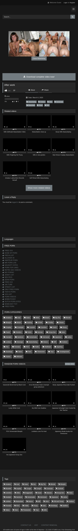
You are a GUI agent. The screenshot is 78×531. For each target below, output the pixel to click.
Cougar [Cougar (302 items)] (28, 483)
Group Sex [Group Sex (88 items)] (60, 487)
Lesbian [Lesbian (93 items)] (8, 496)
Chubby (49, 321)
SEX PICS (7, 277)
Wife (47, 105)
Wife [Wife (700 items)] (45, 505)
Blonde (66, 317)
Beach (46, 317)
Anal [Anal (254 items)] (17, 479)
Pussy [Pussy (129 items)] (36, 500)
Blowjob (8, 321)
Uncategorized (50, 347)
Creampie (9, 326)
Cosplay (70, 321)
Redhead (38, 343)
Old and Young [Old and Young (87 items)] (58, 496)
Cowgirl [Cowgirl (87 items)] (38, 483)
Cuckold (20, 326)
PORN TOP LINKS (10, 267)
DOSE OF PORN (9, 253)
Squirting (50, 343)
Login (65, 2)
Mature (33, 339)
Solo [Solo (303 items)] (44, 500)
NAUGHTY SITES (10, 265)
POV (18, 343)
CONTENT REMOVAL (49, 520)
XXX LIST (7, 294)
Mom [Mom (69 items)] (47, 496)
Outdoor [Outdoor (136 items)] (71, 496)
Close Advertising (39, 58)
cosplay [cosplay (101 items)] (18, 483)
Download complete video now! (38, 77)
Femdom (9, 330)
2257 (36, 520)
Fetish (19, 330)
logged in (15, 202)
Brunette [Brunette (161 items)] (8, 483)
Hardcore (9, 334)
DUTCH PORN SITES (11, 301)
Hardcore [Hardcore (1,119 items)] (19, 492)
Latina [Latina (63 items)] (65, 492)
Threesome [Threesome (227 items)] (26, 505)
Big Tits (55, 317)
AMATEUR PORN (10, 260)
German (29, 330)
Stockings (61, 343)
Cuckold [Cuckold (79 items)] (60, 483)
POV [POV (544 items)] (17, 500)
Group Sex (41, 330)
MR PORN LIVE (9, 263)
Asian (27, 317)
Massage (9, 339)
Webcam (9, 351)
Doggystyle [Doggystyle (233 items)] (28, 487)
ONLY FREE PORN (10, 289)
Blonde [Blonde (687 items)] (53, 479)
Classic (59, 321)
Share (45, 90)
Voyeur (63, 347)
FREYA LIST (8, 255)
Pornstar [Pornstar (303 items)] (8, 500)
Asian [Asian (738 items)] (26, 479)
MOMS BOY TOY (9, 304)
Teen (16, 347)
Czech (42, 326)
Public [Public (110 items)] (26, 500)
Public (28, 343)
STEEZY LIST (8, 287)
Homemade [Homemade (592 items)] (31, 492)
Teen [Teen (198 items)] (16, 505)
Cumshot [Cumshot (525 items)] (8, 487)
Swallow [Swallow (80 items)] (65, 500)
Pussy (39, 105)
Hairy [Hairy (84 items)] (71, 487)
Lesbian (66, 334)
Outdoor (52, 339)
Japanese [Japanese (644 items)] (55, 492)
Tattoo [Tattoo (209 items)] (7, 505)
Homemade (59, 102)
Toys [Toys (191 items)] (37, 505)
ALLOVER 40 (8, 258)
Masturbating (31, 102)
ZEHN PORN (8, 280)
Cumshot (32, 326)
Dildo (50, 102)
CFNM (39, 321)
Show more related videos (39, 188)
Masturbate (31, 105)
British (18, 321)
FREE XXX (7, 250)
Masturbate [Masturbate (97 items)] (19, 496)
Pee (61, 339)
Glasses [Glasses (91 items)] (49, 487)
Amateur (41, 102)
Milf (43, 339)
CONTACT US (26, 520)
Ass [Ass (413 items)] (34, 479)
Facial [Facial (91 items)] (39, 487)
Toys (38, 347)
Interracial (34, 334)
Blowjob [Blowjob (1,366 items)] (62, 479)
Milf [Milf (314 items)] (39, 496)
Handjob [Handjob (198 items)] (8, 492)
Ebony (52, 326)
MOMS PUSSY (9, 299)
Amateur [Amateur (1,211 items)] (8, 479)
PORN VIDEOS (9, 297)
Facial (61, 326)
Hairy (52, 330)
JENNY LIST (8, 275)
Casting (28, 321)
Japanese (46, 334)
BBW (36, 317)
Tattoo (8, 347)
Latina (56, 334)
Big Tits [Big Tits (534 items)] (43, 479)
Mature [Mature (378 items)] (30, 496)
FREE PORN (8, 306)
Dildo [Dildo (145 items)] (18, 487)
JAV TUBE (7, 284)
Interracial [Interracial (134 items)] (43, 492)
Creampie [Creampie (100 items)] (49, 483)
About (32, 90)
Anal (18, 317)
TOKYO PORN (9, 292)
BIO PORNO (8, 272)
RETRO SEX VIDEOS (11, 270)
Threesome (28, 347)
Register (72, 2)
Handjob (62, 330)
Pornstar (8, 343)
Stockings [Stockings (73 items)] (54, 500)
